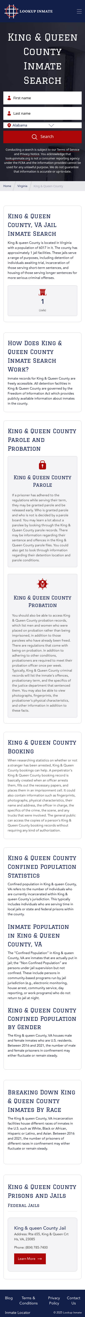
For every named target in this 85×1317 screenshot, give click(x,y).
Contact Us (73, 1300)
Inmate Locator (17, 1313)
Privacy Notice (29, 154)
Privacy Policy (54, 1300)
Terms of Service (68, 150)
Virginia (65, 242)
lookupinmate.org (17, 158)
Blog (9, 1298)
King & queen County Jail (40, 1228)
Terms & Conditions (28, 1300)
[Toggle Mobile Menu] (79, 11)
